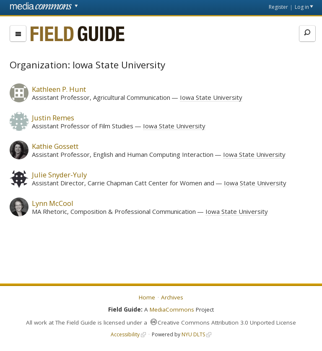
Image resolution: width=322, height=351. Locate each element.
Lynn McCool (52, 203)
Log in (302, 6)
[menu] (18, 33)
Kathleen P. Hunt (59, 89)
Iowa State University (211, 97)
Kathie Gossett (55, 146)
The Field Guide (75, 322)
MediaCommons (172, 309)
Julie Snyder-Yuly (59, 174)
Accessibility (125, 334)
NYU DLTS (193, 334)
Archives (172, 297)
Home (147, 297)
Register (278, 6)
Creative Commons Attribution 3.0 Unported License (227, 322)
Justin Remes (53, 117)
